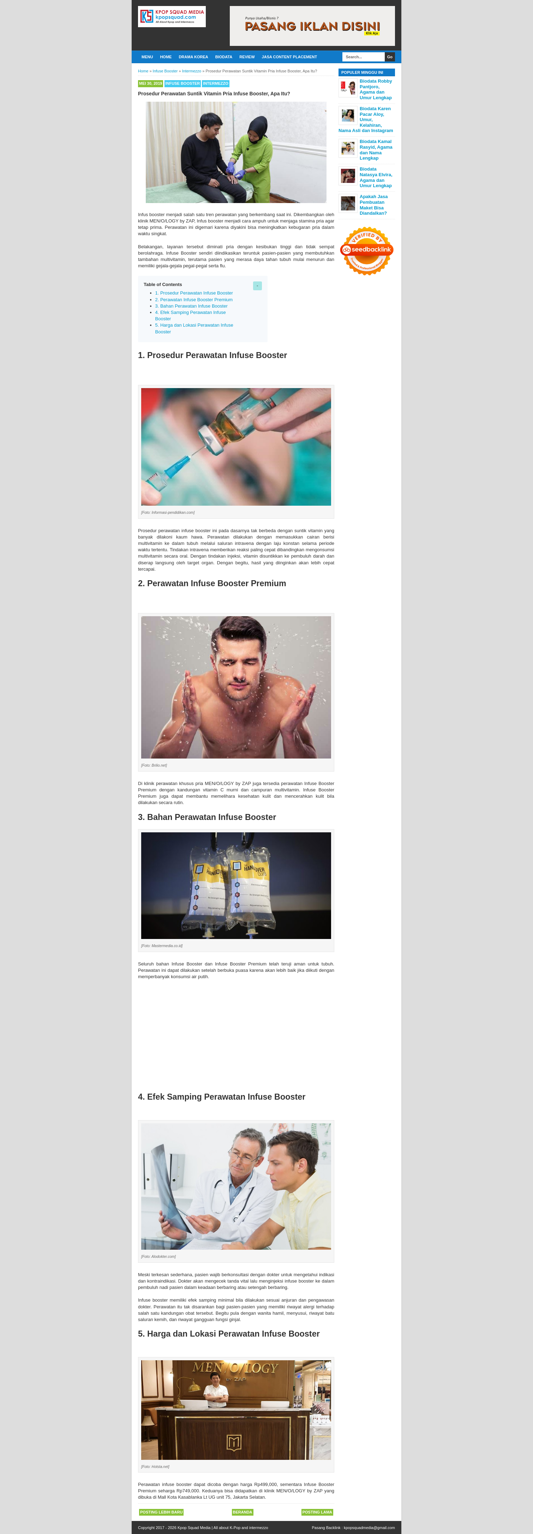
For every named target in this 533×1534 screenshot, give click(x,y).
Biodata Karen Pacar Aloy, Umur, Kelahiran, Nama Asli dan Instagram (366, 119)
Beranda (242, 1512)
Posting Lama (317, 1512)
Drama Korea (193, 57)
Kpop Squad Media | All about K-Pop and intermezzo (223, 1528)
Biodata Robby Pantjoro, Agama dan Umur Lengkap (376, 89)
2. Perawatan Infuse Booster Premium (194, 299)
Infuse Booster (183, 83)
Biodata (223, 57)
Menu (147, 57)
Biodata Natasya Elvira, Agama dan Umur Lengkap (376, 177)
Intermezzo (215, 83)
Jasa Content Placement (289, 57)
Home (166, 57)
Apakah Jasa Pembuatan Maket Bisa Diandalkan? (374, 205)
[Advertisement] (236, 1032)
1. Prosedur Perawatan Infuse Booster (194, 293)
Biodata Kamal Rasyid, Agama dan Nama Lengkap (376, 150)
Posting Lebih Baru (161, 1512)
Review (246, 57)
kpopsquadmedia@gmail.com (369, 1528)
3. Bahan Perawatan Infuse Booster (191, 306)
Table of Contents (163, 284)
